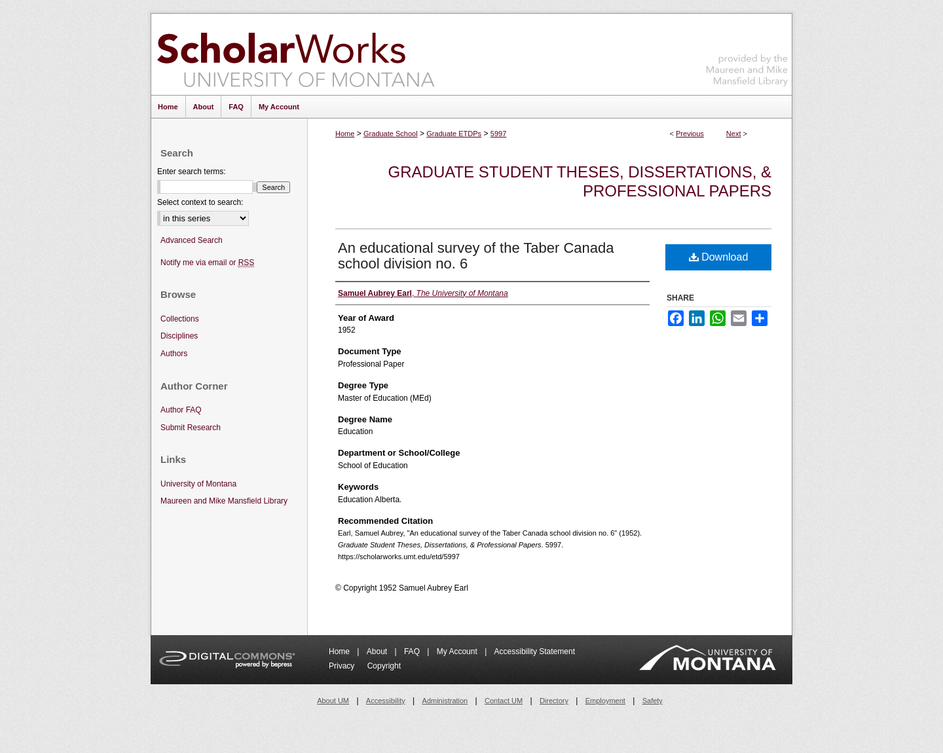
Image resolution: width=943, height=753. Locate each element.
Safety (652, 701)
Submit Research (190, 427)
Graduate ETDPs (453, 134)
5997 (498, 134)
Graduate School (390, 134)
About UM (333, 701)
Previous (690, 134)
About (378, 651)
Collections (179, 318)
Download (719, 257)
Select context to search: (200, 202)
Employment (605, 701)
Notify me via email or (207, 263)
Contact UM (504, 701)
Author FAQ (181, 409)
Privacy (343, 665)
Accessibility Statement (534, 651)
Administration (445, 701)
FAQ (413, 651)
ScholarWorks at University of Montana (295, 54)
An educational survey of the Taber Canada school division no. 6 (476, 256)
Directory (554, 701)
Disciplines (179, 335)
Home (344, 134)
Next (733, 134)
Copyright (384, 665)
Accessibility (385, 701)
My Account (458, 651)
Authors (173, 353)
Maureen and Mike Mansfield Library (747, 52)
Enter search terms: (191, 171)
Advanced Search (191, 240)
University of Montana (198, 483)
